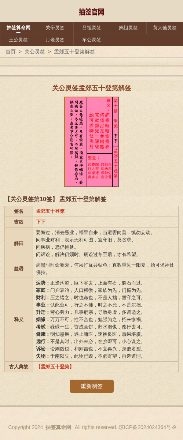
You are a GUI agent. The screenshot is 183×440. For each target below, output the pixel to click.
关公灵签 (35, 51)
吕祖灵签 (91, 27)
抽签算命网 (18, 27)
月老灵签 (55, 39)
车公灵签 (91, 39)
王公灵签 (18, 39)
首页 (11, 51)
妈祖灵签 (128, 27)
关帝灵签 (55, 27)
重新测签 (92, 386)
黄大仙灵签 (165, 27)
